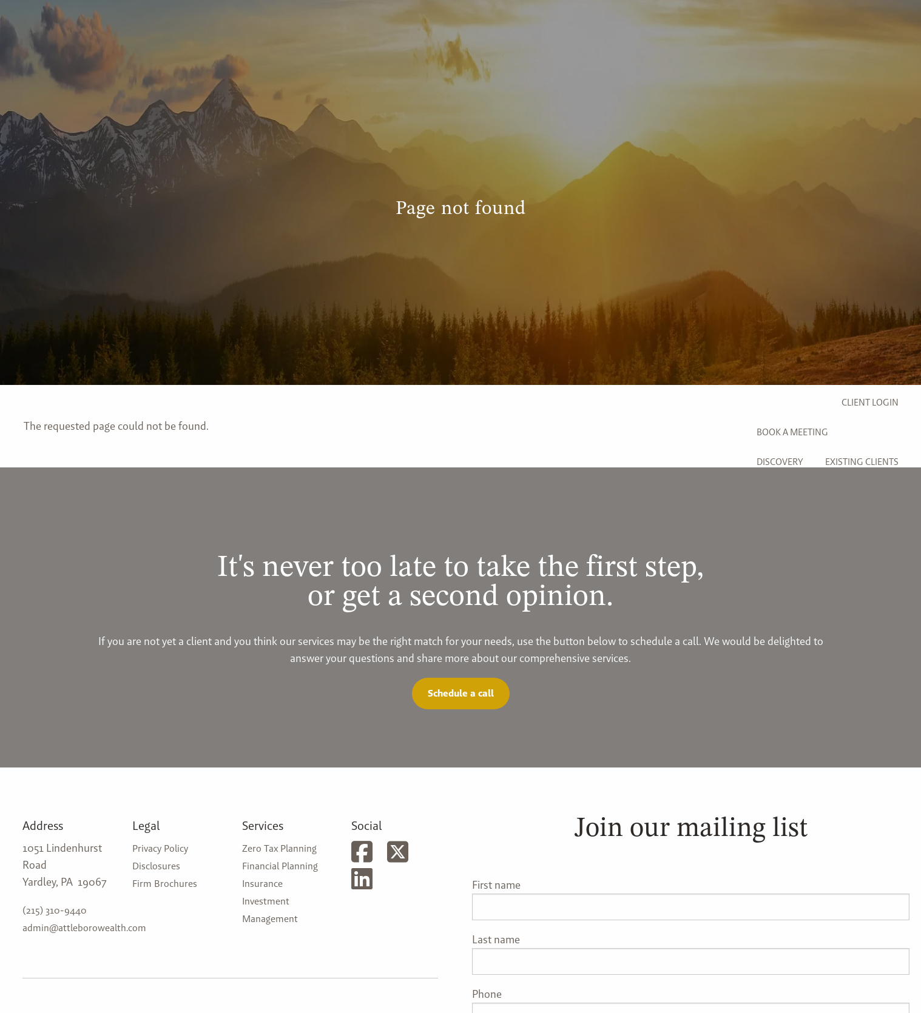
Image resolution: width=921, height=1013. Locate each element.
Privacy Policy (160, 848)
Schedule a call (461, 693)
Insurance (262, 883)
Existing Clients (862, 461)
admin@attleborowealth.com (84, 927)
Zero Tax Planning (279, 848)
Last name (496, 939)
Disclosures (156, 866)
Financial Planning (280, 866)
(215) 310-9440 (54, 910)
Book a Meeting (792, 432)
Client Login (870, 402)
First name (496, 885)
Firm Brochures (164, 883)
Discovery (780, 461)
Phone (487, 994)
